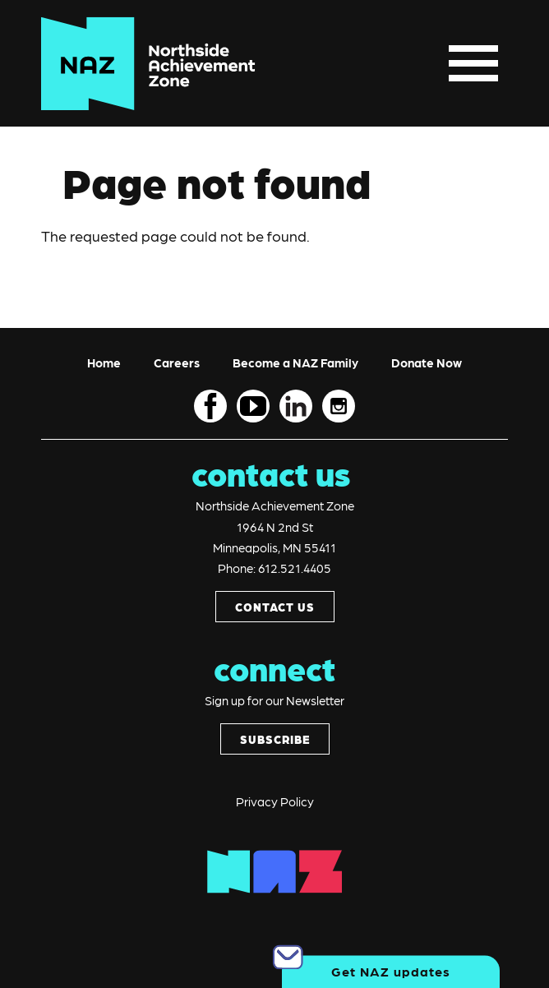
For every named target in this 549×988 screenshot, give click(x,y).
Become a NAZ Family (295, 362)
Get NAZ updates (390, 971)
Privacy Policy (275, 801)
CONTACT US (275, 606)
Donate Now (426, 362)
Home (104, 362)
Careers (177, 362)
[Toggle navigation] (473, 64)
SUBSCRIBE (275, 739)
